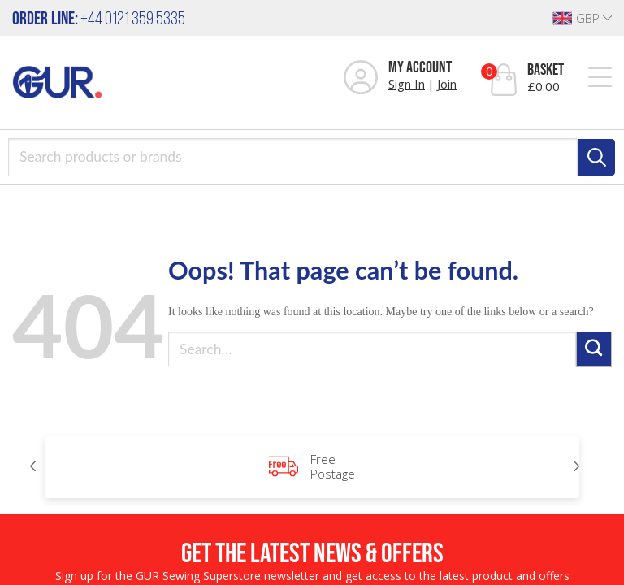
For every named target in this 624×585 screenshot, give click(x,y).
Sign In (406, 84)
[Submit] (594, 349)
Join (447, 84)
